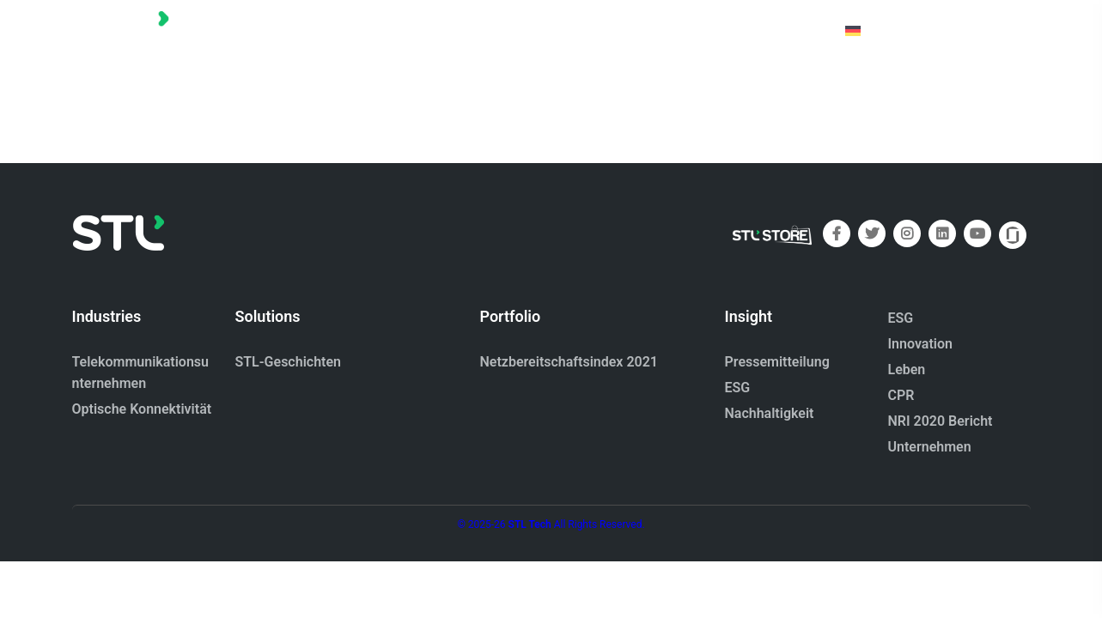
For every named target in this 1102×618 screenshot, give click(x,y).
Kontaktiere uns (763, 29)
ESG (738, 387)
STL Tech (529, 524)
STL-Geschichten (288, 362)
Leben (907, 369)
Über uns (654, 29)
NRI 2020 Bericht (940, 421)
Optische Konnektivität (142, 409)
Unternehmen (929, 447)
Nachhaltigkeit (769, 413)
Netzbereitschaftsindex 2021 (569, 362)
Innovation (920, 344)
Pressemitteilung (777, 362)
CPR (901, 395)
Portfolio (566, 29)
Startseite (475, 29)
